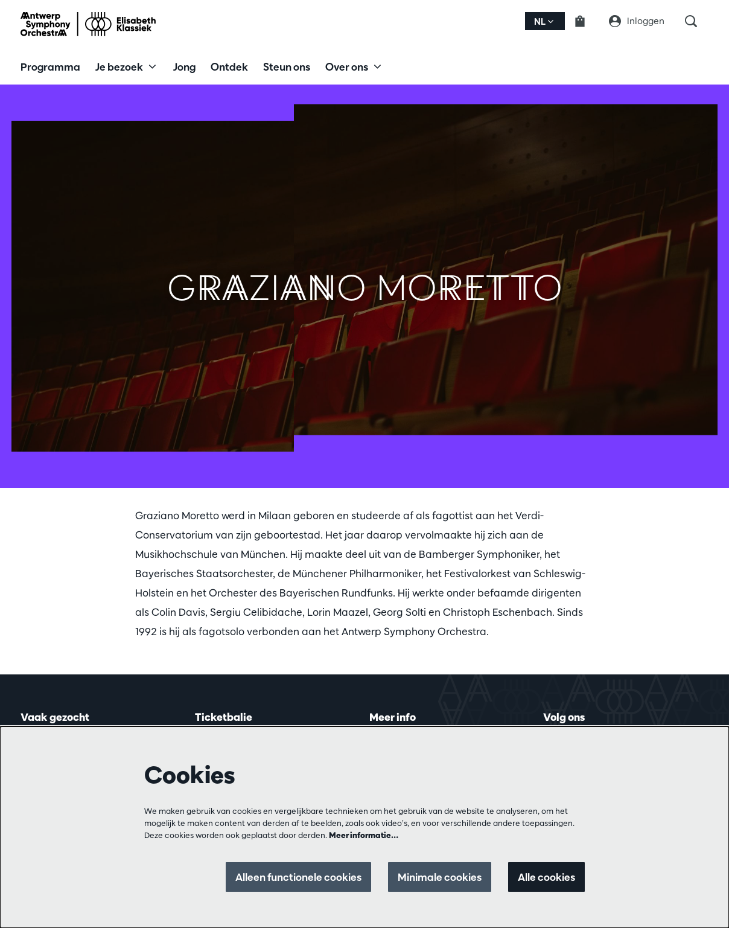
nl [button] (543, 21)
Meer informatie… (363, 835)
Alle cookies (546, 877)
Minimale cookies (440, 877)
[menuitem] (50, 66)
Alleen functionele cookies (298, 877)
